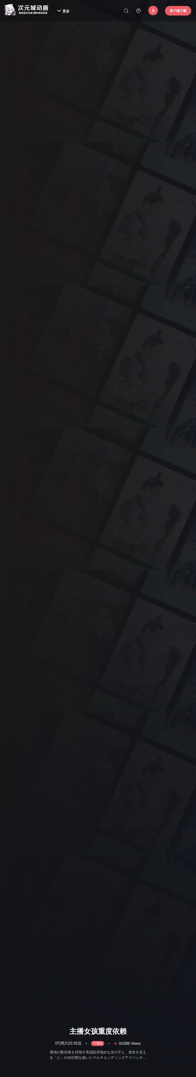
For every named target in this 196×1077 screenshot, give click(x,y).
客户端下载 (178, 11)
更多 (63, 11)
